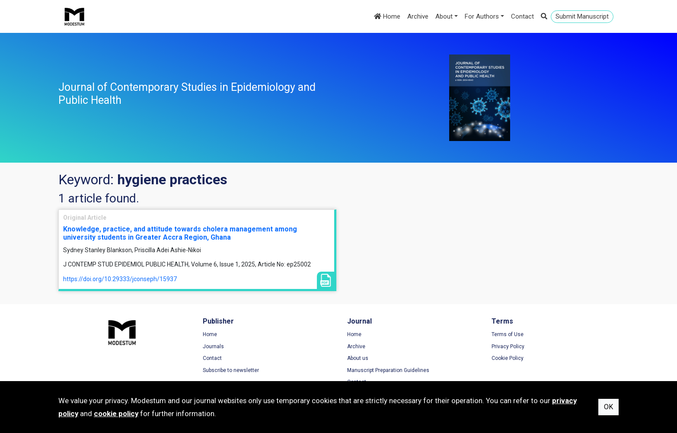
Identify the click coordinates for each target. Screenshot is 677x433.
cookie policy (116, 413)
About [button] (444, 16)
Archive (417, 16)
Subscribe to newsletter (231, 370)
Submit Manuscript (582, 16)
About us (357, 358)
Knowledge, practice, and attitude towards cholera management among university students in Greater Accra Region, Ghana (180, 233)
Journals (213, 346)
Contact (522, 16)
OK (608, 407)
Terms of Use (508, 334)
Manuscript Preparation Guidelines (388, 370)
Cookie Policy (508, 358)
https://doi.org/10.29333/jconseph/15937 (120, 279)
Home (387, 16)
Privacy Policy (508, 346)
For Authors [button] (482, 16)
